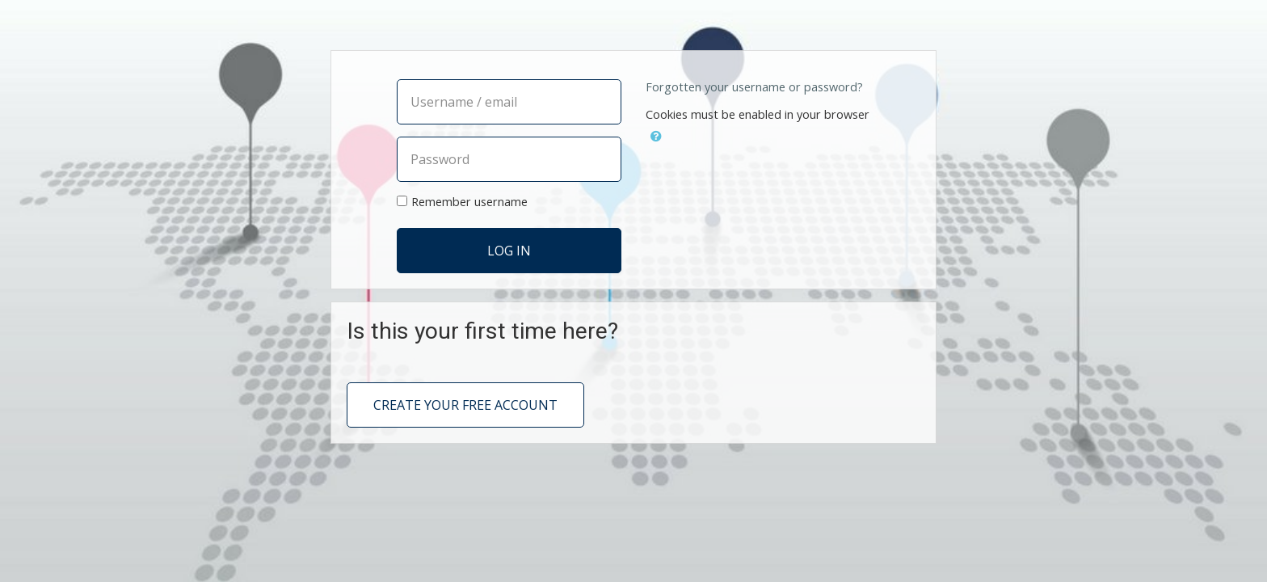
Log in (509, 250)
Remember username (469, 201)
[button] (656, 134)
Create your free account (465, 405)
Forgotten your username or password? (754, 87)
